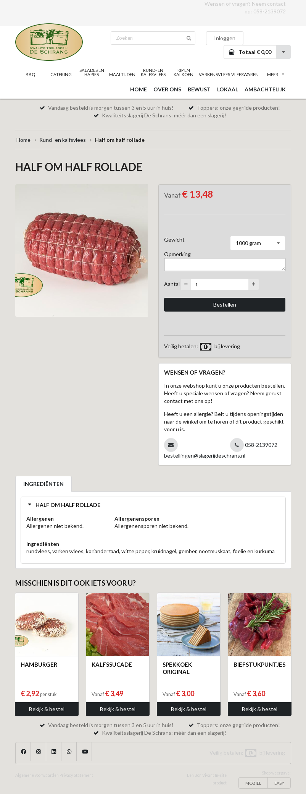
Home (23, 139)
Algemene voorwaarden (37, 775)
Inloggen (224, 38)
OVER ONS (167, 89)
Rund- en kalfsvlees (62, 139)
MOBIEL (253, 783)
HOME (138, 89)
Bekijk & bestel (46, 709)
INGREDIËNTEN (43, 484)
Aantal (172, 284)
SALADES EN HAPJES (91, 72)
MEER (275, 74)
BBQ (30, 74)
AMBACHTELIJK (265, 89)
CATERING (61, 74)
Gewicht (174, 239)
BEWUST (199, 89)
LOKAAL (227, 89)
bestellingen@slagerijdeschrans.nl (204, 455)
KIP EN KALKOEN (183, 72)
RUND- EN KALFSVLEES (153, 72)
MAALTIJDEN (122, 74)
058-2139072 (269, 11)
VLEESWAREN (245, 74)
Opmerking (177, 254)
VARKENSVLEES (214, 74)
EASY (279, 783)
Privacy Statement (76, 775)
